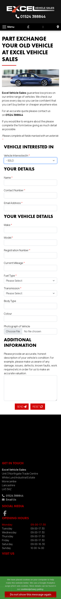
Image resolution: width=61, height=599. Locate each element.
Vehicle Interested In (17, 155)
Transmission (12, 288)
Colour (8, 313)
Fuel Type (10, 275)
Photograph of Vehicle (17, 326)
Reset (38, 406)
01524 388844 (30, 16)
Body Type (10, 301)
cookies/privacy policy (32, 589)
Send (22, 406)
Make (8, 225)
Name (8, 177)
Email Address (13, 203)
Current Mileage (14, 263)
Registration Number (17, 250)
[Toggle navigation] (8, 27)
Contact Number (14, 190)
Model (8, 237)
